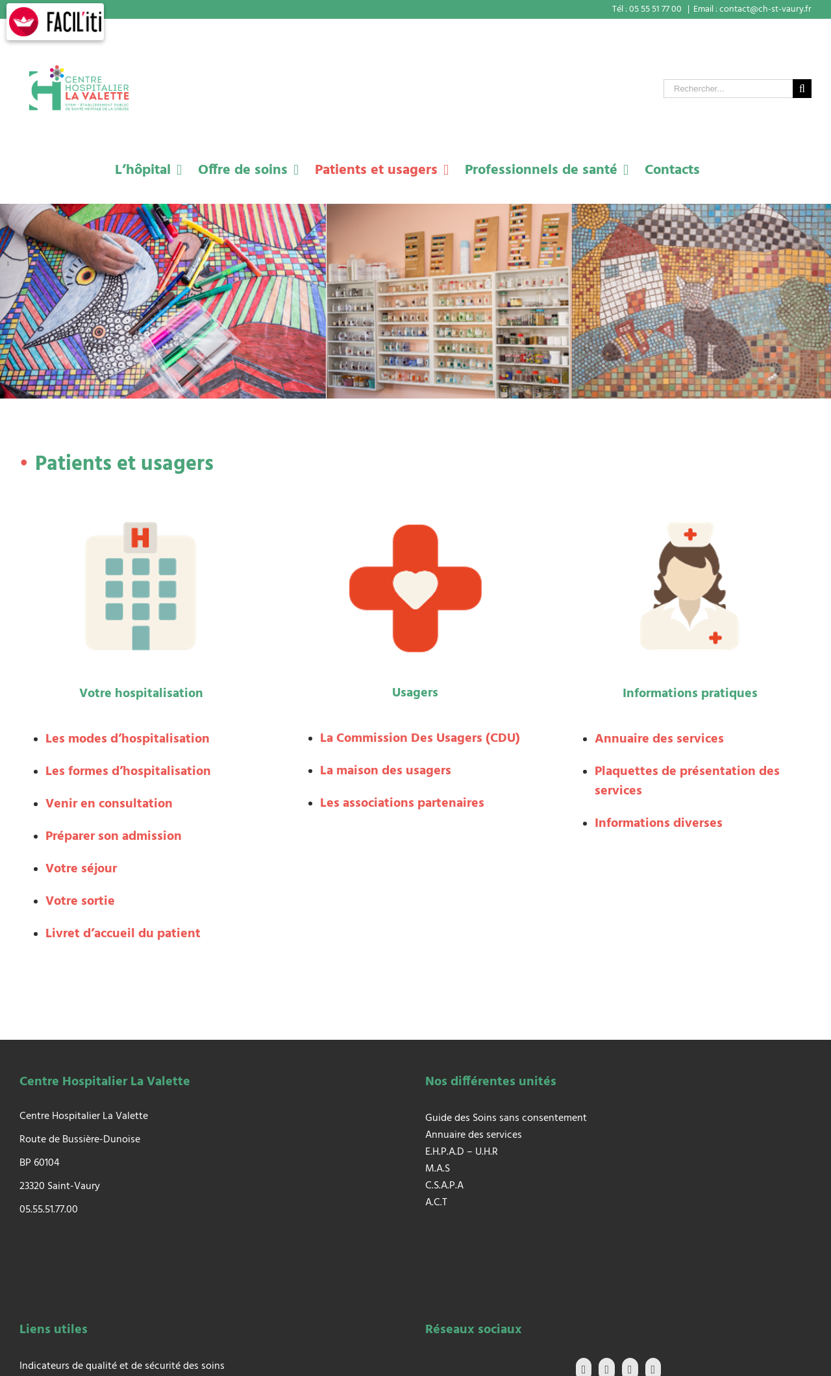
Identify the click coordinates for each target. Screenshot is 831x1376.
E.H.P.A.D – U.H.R (461, 1152)
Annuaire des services (473, 1135)
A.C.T (436, 1202)
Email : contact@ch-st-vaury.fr (752, 9)
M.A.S (437, 1169)
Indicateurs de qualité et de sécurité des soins (122, 1366)
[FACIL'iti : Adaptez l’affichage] (55, 21)
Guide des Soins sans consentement (506, 1118)
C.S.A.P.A (444, 1185)
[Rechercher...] (728, 88)
